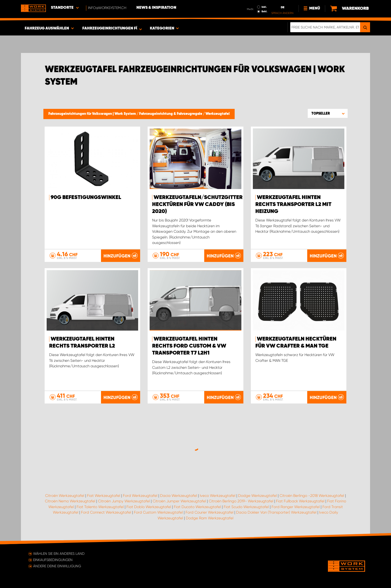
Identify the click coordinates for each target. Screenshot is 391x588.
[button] (328, 113)
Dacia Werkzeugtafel (178, 495)
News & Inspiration (156, 8)
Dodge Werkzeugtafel (257, 495)
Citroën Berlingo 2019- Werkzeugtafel (241, 501)
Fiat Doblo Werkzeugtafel (148, 507)
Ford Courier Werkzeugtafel (209, 512)
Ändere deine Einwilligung (57, 566)
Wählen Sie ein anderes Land (59, 554)
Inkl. (264, 7)
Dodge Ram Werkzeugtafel (209, 518)
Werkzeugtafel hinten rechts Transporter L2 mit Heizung (293, 204)
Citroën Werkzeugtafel (64, 495)
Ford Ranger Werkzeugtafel (296, 507)
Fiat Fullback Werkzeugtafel (300, 501)
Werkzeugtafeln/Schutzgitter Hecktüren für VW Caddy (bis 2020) (197, 204)
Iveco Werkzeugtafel (217, 495)
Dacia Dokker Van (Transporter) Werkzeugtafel (276, 512)
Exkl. (264, 11)
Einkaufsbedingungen (53, 560)
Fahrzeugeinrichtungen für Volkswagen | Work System (92, 114)
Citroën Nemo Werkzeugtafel (70, 501)
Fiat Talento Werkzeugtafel (100, 507)
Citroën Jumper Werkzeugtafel (179, 501)
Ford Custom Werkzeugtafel (158, 512)
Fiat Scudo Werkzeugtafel (246, 507)
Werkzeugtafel (217, 114)
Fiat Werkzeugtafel (103, 495)
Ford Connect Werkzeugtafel (106, 512)
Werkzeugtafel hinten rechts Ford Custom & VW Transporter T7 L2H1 (189, 346)
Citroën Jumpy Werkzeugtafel (124, 501)
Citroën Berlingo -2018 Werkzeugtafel (312, 495)
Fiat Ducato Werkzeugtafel (197, 507)
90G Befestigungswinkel (86, 197)
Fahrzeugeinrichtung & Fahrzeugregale (171, 114)
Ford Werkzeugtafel (140, 495)
